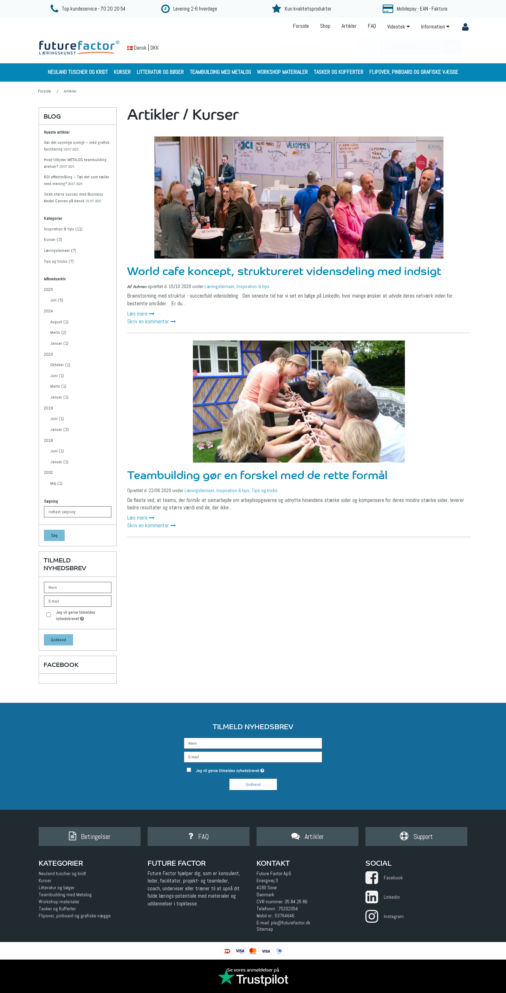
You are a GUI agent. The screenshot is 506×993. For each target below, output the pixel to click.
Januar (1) (59, 343)
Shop (325, 26)
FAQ (372, 26)
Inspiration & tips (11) (63, 229)
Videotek (398, 26)
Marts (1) (58, 386)
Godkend (58, 640)
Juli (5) (56, 300)
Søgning (51, 501)
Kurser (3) (53, 239)
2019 (48, 408)
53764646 (284, 915)
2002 (48, 472)
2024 (48, 311)
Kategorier (53, 218)
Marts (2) (58, 332)
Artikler (349, 26)
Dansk (137, 47)
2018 (48, 440)
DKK (154, 47)
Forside (301, 26)
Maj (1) (56, 483)
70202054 (288, 908)
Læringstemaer (219, 286)
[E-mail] (253, 756)
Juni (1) (57, 375)
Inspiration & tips (253, 286)
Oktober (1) (60, 365)
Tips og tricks (265, 490)
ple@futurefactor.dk (290, 922)
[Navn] (253, 742)
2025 (48, 289)
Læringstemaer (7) (60, 250)
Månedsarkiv (55, 279)
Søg (54, 535)
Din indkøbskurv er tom (423, 47)
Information (435, 26)
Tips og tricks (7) (59, 261)
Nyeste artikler (57, 132)
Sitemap (265, 929)
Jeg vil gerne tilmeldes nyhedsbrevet (83, 615)
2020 (48, 354)
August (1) (59, 322)
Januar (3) (59, 429)
